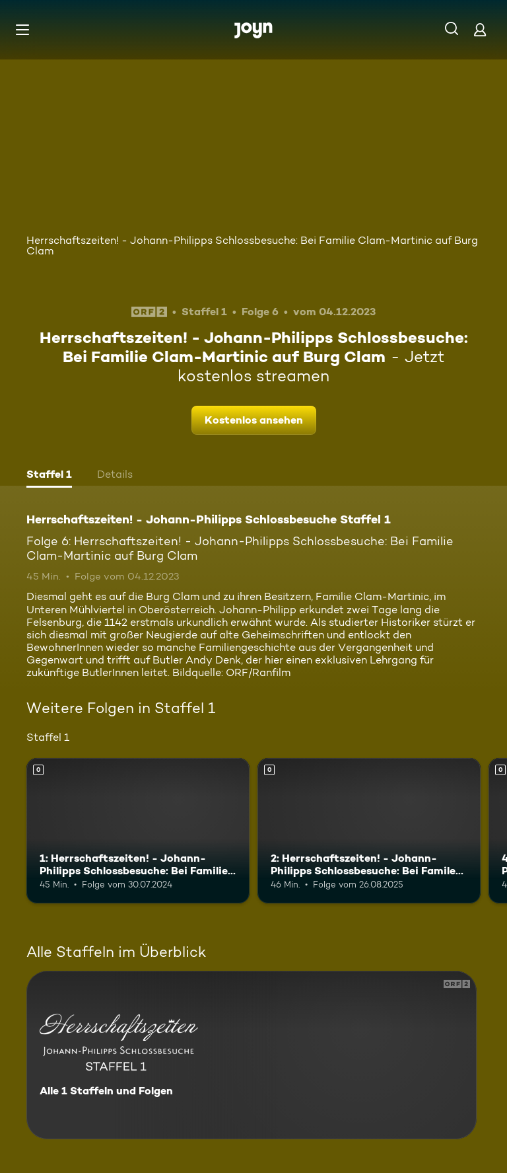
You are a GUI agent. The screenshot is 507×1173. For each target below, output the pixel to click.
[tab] (49, 476)
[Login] (480, 29)
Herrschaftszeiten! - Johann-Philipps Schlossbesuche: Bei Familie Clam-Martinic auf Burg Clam (252, 245)
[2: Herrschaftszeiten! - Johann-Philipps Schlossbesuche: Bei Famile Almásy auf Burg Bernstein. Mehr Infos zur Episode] (369, 830)
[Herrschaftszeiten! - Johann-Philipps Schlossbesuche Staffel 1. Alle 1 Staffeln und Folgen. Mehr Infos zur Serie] (251, 1055)
